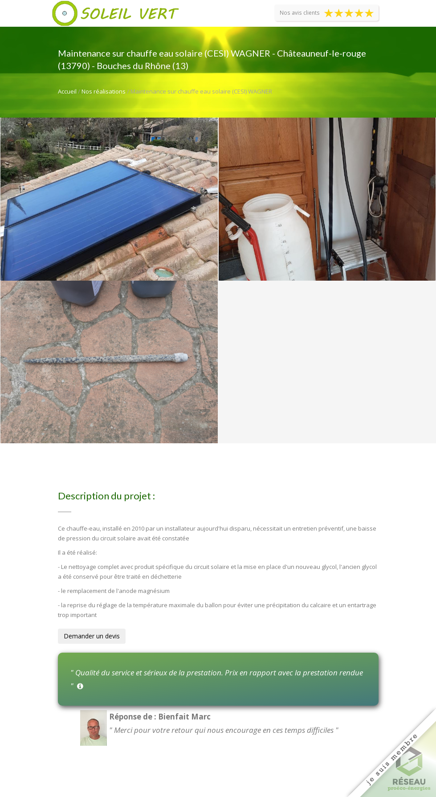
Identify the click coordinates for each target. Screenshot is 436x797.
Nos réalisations (103, 91)
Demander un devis (92, 636)
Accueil (67, 91)
